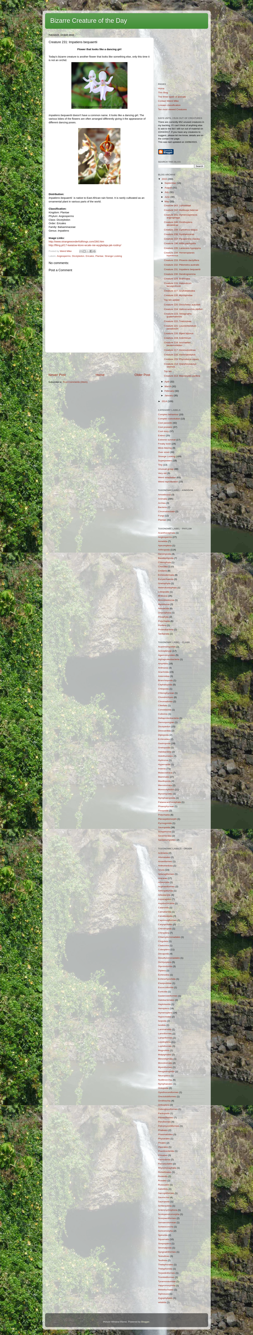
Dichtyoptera (164, 962)
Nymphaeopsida (166, 798)
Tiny (160, 464)
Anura (161, 870)
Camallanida (164, 911)
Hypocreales (164, 1016)
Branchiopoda (165, 680)
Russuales (163, 1184)
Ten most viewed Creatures (172, 109)
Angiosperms (64, 256)
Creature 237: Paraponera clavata (182, 239)
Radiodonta (164, 1159)
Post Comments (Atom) (75, 382)
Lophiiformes (165, 1046)
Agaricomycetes (166, 655)
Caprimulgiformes (167, 920)
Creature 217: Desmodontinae (180, 350)
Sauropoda (164, 1201)
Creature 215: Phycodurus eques (181, 359)
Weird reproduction (168, 481)
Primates (162, 1155)
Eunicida (162, 991)
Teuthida (162, 1260)
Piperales (163, 1147)
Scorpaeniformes (167, 1218)
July (167, 192)
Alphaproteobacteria (168, 659)
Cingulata (163, 941)
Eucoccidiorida (166, 987)
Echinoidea (164, 739)
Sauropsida (164, 827)
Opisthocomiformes (168, 1092)
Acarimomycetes (167, 646)
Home (100, 375)
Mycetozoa (164, 604)
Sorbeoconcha (165, 1226)
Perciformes (164, 1121)
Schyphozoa (164, 831)
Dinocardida (164, 730)
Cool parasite (165, 423)
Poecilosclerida (166, 1151)
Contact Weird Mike (168, 101)
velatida (162, 1302)
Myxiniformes (165, 1067)
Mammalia (163, 777)
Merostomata (165, 785)
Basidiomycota (166, 558)
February (170, 391)
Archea (162, 503)
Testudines (164, 1256)
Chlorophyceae (166, 693)
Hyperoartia (164, 764)
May (167, 201)
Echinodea (163, 974)
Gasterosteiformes (167, 995)
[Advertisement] (99, 362)
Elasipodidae (165, 983)
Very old (162, 473)
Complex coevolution (169, 418)
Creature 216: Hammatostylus (179, 354)
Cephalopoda (165, 684)
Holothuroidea (165, 756)
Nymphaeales (165, 1084)
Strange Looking (113, 256)
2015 (165, 179)
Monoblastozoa (166, 600)
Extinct (161, 435)
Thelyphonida (165, 1268)
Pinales (162, 1143)
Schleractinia (165, 1205)
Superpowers (165, 460)
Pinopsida (163, 810)
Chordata (163, 566)
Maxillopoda (164, 781)
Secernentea (165, 836)
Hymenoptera (165, 1012)
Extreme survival (167, 439)
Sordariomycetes (167, 840)
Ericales (90, 256)
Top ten (168, 371)
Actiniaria (163, 853)
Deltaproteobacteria (168, 718)
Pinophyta (163, 617)
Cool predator (165, 427)
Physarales (164, 1138)
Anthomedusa (165, 865)
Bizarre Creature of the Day (88, 20)
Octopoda (163, 1088)
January (169, 395)
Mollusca (162, 596)
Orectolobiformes (167, 1096)
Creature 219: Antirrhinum (177, 338)
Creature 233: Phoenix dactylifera (181, 260)
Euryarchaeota (166, 579)
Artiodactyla (164, 895)
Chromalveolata (166, 511)
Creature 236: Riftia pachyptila (180, 243)
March (168, 386)
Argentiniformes (166, 886)
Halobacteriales (166, 1000)
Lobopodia (163, 591)
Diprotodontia (165, 966)
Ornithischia (164, 1100)
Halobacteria (164, 751)
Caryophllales (165, 924)
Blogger (145, 1321)
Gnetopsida (164, 747)
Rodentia (163, 1176)
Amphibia (163, 663)
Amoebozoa (164, 494)
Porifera (162, 625)
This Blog (163, 92)
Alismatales (164, 857)
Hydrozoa (163, 760)
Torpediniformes (166, 1273)
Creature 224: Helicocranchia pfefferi (183, 309)
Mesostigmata (165, 1058)
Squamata (163, 1239)
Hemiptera (163, 1008)
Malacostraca (165, 772)
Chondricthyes (165, 697)
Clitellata (162, 705)
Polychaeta (164, 621)
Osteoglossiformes (168, 1109)
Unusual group (166, 469)
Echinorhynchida (167, 979)
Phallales (163, 1130)
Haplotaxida (164, 1004)
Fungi (161, 515)
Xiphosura (163, 1294)
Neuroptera (164, 1075)
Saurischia (163, 1197)
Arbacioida (163, 882)
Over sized (164, 452)
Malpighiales (164, 1054)
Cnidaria (162, 570)
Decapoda (163, 953)
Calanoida (163, 907)
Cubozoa (163, 714)
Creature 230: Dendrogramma (179, 274)
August (169, 187)
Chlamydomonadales (169, 937)
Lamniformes (165, 1033)
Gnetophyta (164, 583)
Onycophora (164, 612)
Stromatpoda (165, 1247)
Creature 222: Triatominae (177, 321)
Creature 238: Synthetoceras (179, 234)
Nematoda (163, 608)
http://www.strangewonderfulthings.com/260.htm (76, 241)
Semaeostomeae (167, 1222)
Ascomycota (164, 554)
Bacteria (162, 507)
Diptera (162, 970)
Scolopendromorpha (169, 1214)
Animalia (162, 499)
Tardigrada (163, 633)
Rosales (162, 1180)
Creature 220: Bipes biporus (178, 333)
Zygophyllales (165, 1298)
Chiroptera (163, 933)
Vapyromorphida (166, 1285)
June (167, 197)
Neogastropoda (166, 1071)
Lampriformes (165, 1037)
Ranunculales (165, 1163)
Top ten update (172, 300)
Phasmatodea (165, 1134)
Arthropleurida (165, 890)
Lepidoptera (164, 1042)
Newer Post (57, 375)
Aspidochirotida (166, 903)
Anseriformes (165, 861)
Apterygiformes (166, 874)
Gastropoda (164, 743)
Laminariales (165, 1029)
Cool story (163, 431)
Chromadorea (165, 701)
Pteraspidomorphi (167, 819)
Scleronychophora (167, 1210)
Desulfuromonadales (169, 958)
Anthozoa (163, 667)
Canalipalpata (165, 916)
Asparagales (164, 899)
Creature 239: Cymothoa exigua (180, 229)
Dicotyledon (78, 256)
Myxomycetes (165, 793)
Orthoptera (164, 1105)
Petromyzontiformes (168, 1126)
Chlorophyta (164, 562)
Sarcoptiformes (166, 1193)
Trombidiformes (166, 1277)
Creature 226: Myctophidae (178, 295)
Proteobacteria (166, 629)
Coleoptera (164, 949)
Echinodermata (166, 575)
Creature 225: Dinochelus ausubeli (182, 304)
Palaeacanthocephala (169, 802)
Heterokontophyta (167, 587)
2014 (165, 401)
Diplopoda (163, 735)
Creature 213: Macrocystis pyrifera (182, 376)
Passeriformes (165, 1117)
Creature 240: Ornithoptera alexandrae (178, 223)
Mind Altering (165, 448)
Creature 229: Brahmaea (177, 278)
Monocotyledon (166, 789)
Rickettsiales (164, 1172)
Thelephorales (165, 1264)
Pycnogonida (165, 823)
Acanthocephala (166, 533)
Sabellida (163, 1189)
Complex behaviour (168, 414)
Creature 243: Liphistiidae (177, 205)
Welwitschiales (166, 1289)
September (171, 183)
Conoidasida (164, 709)
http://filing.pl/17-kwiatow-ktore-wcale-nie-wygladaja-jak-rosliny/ (85, 245)
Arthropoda (164, 549)
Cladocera (163, 945)
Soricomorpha (165, 1231)
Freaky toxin (164, 443)
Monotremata (165, 1063)
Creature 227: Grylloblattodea (179, 290)
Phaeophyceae (166, 806)
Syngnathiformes (167, 1252)
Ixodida (162, 1025)
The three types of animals (172, 96)
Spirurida (163, 1235)
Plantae (99, 256)
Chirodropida (165, 928)
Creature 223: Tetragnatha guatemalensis (177, 315)
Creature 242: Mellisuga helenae (181, 210)
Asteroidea (164, 676)
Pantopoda (164, 1113)
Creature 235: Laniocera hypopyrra (182, 248)
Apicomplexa (165, 545)
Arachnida (163, 672)
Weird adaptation (167, 477)
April (167, 381)
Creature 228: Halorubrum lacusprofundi (177, 284)
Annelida (162, 541)
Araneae (162, 878)
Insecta (162, 768)
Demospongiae (166, 722)
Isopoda (162, 1021)
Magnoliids (164, 1050)
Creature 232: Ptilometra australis (181, 264)
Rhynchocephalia (167, 1168)
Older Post (142, 375)
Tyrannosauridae (167, 1281)
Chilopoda (163, 688)
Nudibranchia (165, 1080)
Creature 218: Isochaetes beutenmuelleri (177, 344)
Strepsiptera (164, 1243)
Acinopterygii (165, 651)
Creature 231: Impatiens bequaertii (182, 269)
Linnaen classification (169, 105)
